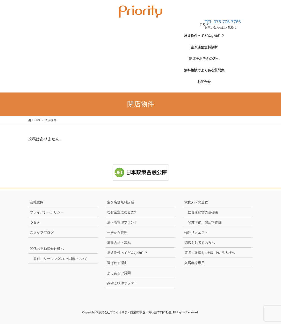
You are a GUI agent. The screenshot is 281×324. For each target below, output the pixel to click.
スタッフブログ (42, 232)
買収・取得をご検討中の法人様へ (209, 253)
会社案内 (36, 202)
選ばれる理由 (117, 263)
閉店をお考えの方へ (199, 243)
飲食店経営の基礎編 (203, 212)
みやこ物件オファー (122, 283)
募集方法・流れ (119, 243)
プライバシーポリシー (47, 212)
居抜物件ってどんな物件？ (127, 253)
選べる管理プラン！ (122, 222)
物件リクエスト (196, 232)
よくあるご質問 (119, 273)
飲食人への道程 (197, 202)
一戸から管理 (117, 232)
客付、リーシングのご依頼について (60, 259)
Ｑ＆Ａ (35, 222)
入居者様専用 (194, 263)
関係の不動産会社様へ (47, 249)
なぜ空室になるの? (121, 212)
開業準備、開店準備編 (205, 222)
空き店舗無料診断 (120, 202)
